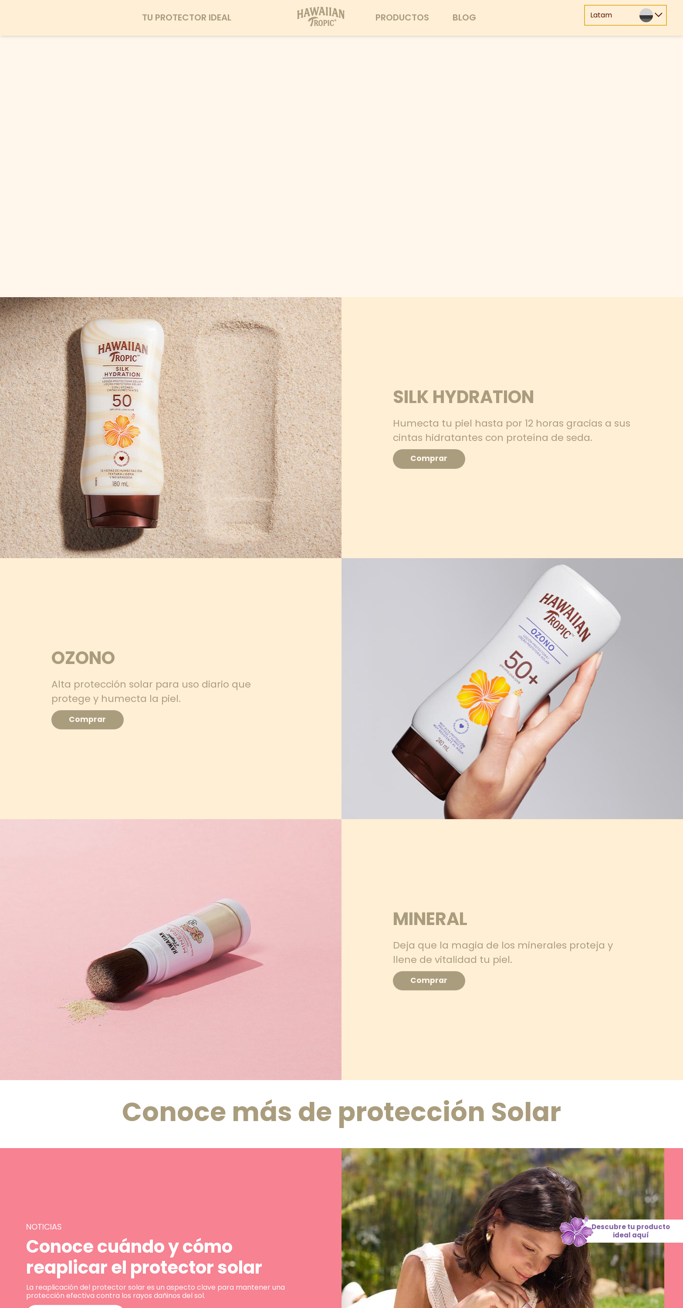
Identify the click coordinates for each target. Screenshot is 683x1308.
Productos (402, 17)
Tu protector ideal (186, 17)
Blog (464, 17)
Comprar (432, 458)
